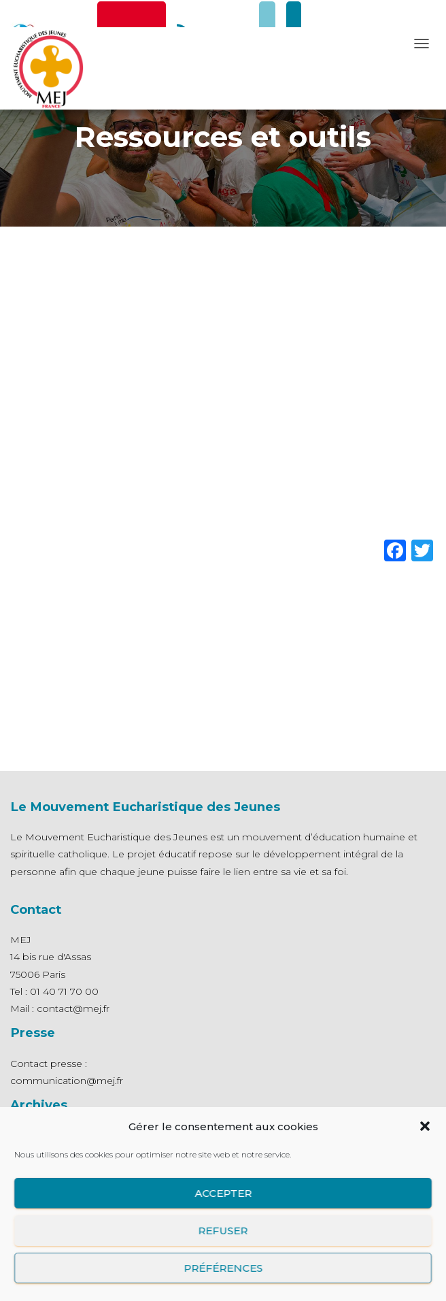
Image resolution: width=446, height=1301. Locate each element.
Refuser (223, 1230)
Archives (38, 1105)
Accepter (223, 1193)
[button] (425, 1126)
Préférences (223, 1268)
